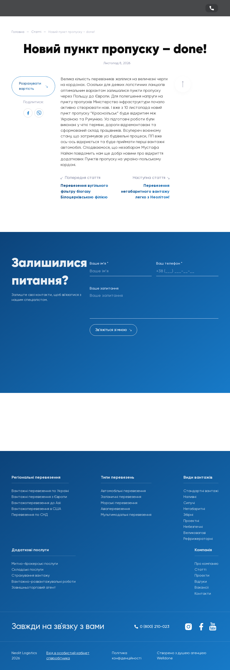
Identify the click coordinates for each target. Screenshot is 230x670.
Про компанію (206, 564)
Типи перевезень (117, 477)
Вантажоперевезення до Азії (36, 503)
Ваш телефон (169, 264)
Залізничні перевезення (121, 497)
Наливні (189, 497)
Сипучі (189, 503)
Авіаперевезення (115, 509)
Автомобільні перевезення (123, 491)
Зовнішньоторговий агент (34, 588)
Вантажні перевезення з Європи (39, 497)
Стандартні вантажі (200, 491)
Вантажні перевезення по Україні (40, 491)
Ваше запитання (104, 288)
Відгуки (201, 582)
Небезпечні (193, 527)
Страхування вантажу (31, 575)
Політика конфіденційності (126, 655)
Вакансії (201, 588)
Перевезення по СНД (30, 515)
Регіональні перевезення (36, 477)
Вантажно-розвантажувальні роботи (44, 582)
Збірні (188, 515)
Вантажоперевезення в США (36, 509)
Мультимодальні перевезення (126, 515)
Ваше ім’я (99, 264)
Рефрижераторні (198, 539)
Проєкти (202, 575)
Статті (36, 32)
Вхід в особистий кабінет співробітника (67, 655)
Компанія (203, 550)
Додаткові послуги (30, 550)
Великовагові (194, 533)
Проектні (191, 521)
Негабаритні (194, 509)
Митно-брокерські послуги (35, 564)
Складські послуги (27, 570)
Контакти (203, 594)
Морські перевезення (119, 503)
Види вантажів (198, 477)
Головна (18, 32)
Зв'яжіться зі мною (111, 330)
